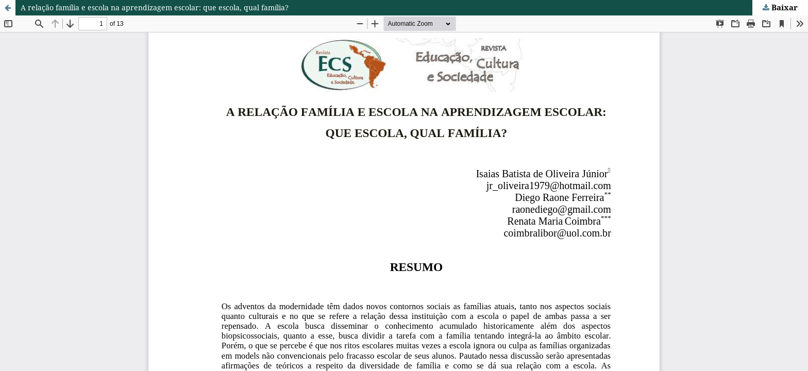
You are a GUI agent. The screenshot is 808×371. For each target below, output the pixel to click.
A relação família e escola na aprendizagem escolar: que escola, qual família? (155, 7)
